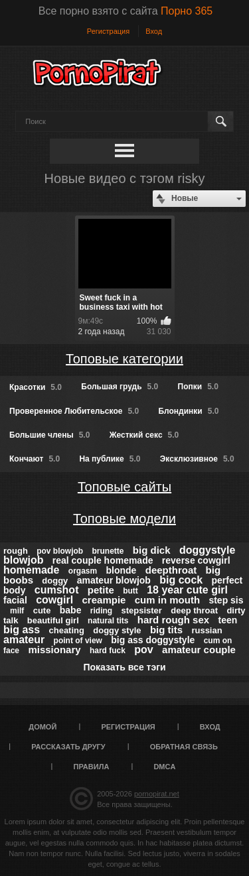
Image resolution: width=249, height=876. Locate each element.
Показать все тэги (124, 667)
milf (17, 610)
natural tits (108, 620)
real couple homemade (102, 560)
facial (15, 600)
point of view (78, 640)
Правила (92, 767)
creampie (104, 599)
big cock (181, 580)
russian (206, 630)
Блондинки (188, 411)
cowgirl (54, 599)
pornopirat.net (156, 794)
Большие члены (49, 435)
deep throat (194, 610)
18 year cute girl (187, 589)
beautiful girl (53, 620)
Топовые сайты (124, 486)
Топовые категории (124, 358)
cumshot (57, 589)
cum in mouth (167, 599)
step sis (225, 600)
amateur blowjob (114, 580)
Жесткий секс (144, 435)
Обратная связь (184, 747)
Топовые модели (124, 518)
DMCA (164, 767)
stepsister (141, 610)
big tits (166, 629)
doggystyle (207, 550)
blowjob (23, 560)
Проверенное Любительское (74, 411)
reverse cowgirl (196, 560)
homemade (31, 570)
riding (101, 610)
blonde (121, 570)
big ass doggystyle (153, 640)
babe (71, 610)
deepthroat (171, 570)
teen (227, 620)
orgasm (82, 571)
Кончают (34, 459)
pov (143, 649)
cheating (66, 630)
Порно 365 (186, 11)
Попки (198, 386)
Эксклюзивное (197, 459)
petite (101, 589)
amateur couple (199, 649)
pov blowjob (60, 551)
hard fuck (107, 650)
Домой (42, 727)
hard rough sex (173, 619)
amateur (23, 639)
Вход (153, 31)
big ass (21, 629)
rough (15, 551)
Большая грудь (119, 386)
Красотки (35, 387)
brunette (108, 551)
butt (130, 590)
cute (42, 610)
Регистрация (108, 31)
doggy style (117, 630)
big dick (152, 550)
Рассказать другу (68, 747)
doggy (55, 581)
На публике (109, 459)
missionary (54, 649)
